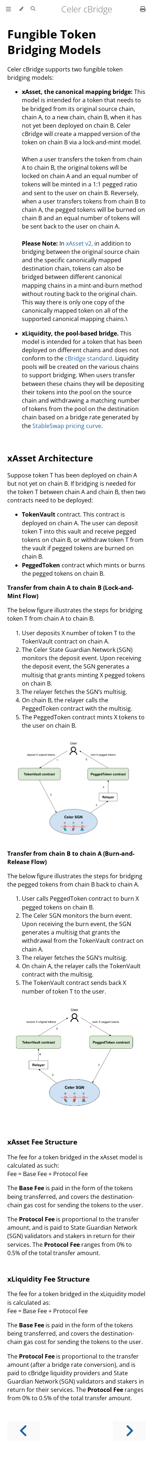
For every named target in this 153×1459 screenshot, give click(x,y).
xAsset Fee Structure (42, 1141)
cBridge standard (88, 358)
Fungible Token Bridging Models (54, 41)
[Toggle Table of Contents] (8, 9)
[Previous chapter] (23, 1431)
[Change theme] (21, 9)
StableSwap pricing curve (66, 426)
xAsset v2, (79, 243)
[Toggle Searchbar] (33, 9)
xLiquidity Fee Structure (48, 1278)
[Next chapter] (129, 1431)
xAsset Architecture (50, 458)
